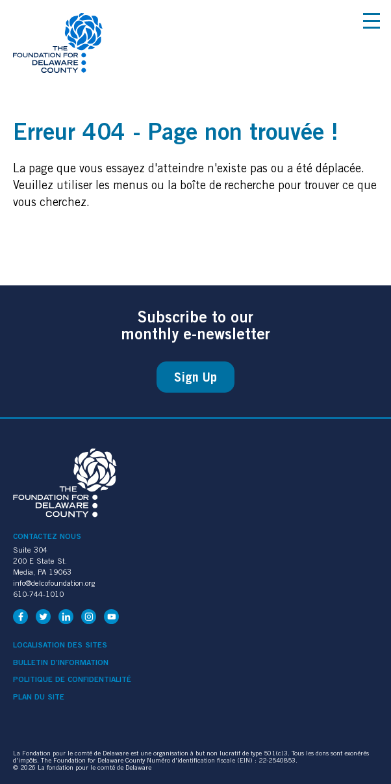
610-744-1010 (38, 594)
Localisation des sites (60, 644)
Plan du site (38, 696)
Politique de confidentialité (72, 679)
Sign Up (195, 377)
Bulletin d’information (60, 662)
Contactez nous (47, 536)
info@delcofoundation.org (54, 583)
